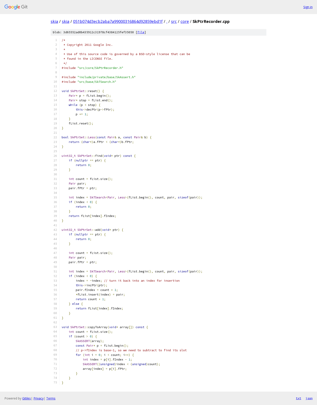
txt (298, 398)
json (309, 398)
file (140, 32)
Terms (50, 398)
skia (54, 21)
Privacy (38, 398)
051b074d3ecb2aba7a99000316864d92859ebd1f (118, 21)
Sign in (308, 7)
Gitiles (26, 398)
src (174, 21)
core (185, 21)
